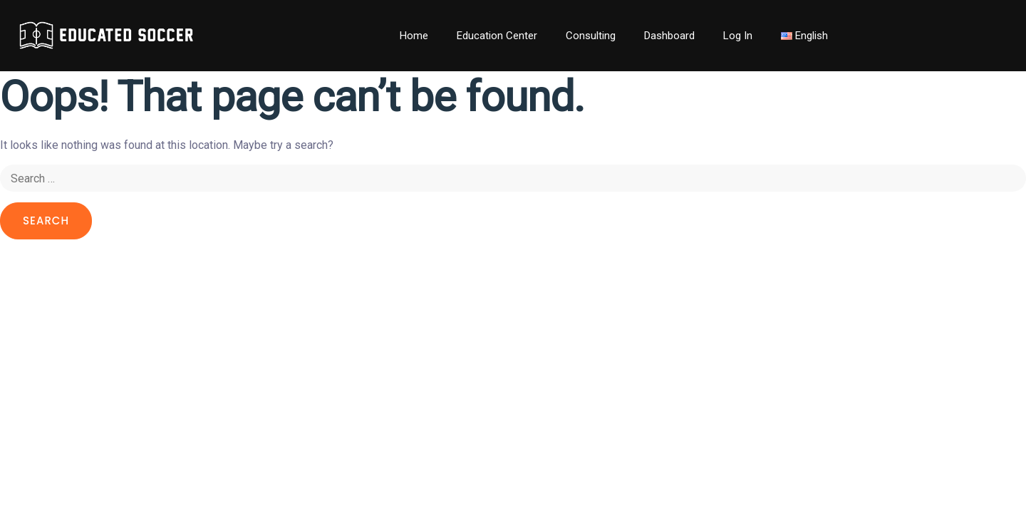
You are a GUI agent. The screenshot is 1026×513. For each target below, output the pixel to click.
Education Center (497, 35)
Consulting (591, 35)
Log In (737, 35)
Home (414, 35)
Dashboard (669, 35)
